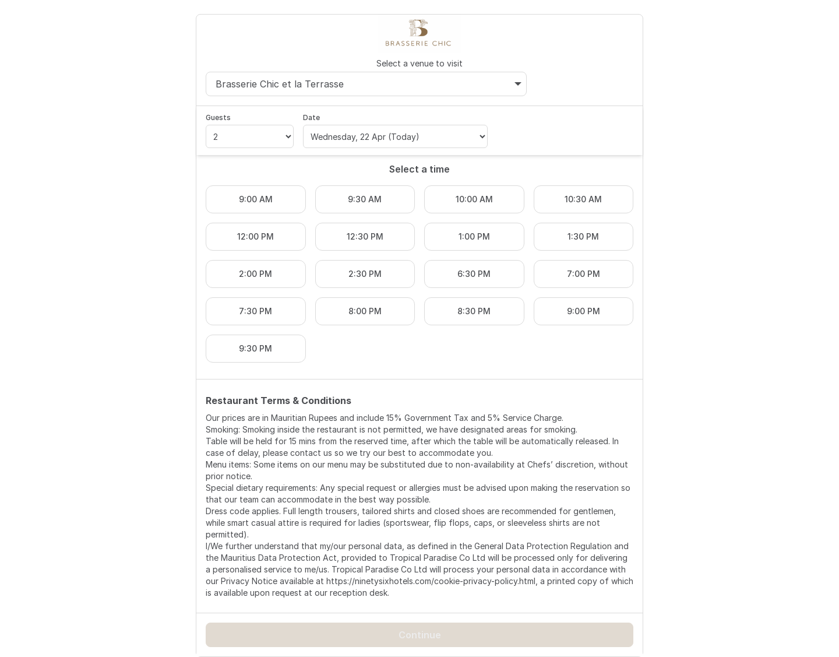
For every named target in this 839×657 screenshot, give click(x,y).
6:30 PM (474, 274)
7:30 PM (255, 311)
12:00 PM (255, 236)
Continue (420, 635)
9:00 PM (583, 311)
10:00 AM (474, 199)
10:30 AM (583, 199)
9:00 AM (256, 199)
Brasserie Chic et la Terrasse (368, 84)
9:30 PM (255, 348)
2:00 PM (255, 274)
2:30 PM (365, 274)
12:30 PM (365, 236)
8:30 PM (474, 311)
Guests (218, 117)
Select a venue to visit (419, 63)
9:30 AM (365, 199)
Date (311, 117)
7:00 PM (583, 274)
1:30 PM (583, 236)
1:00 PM (474, 236)
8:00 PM (365, 311)
